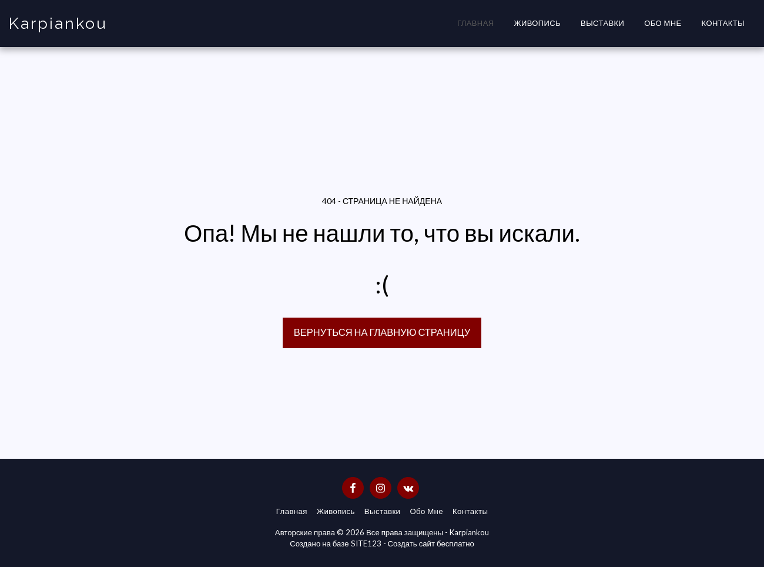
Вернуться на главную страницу (382, 332)
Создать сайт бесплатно (431, 543)
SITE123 (366, 543)
